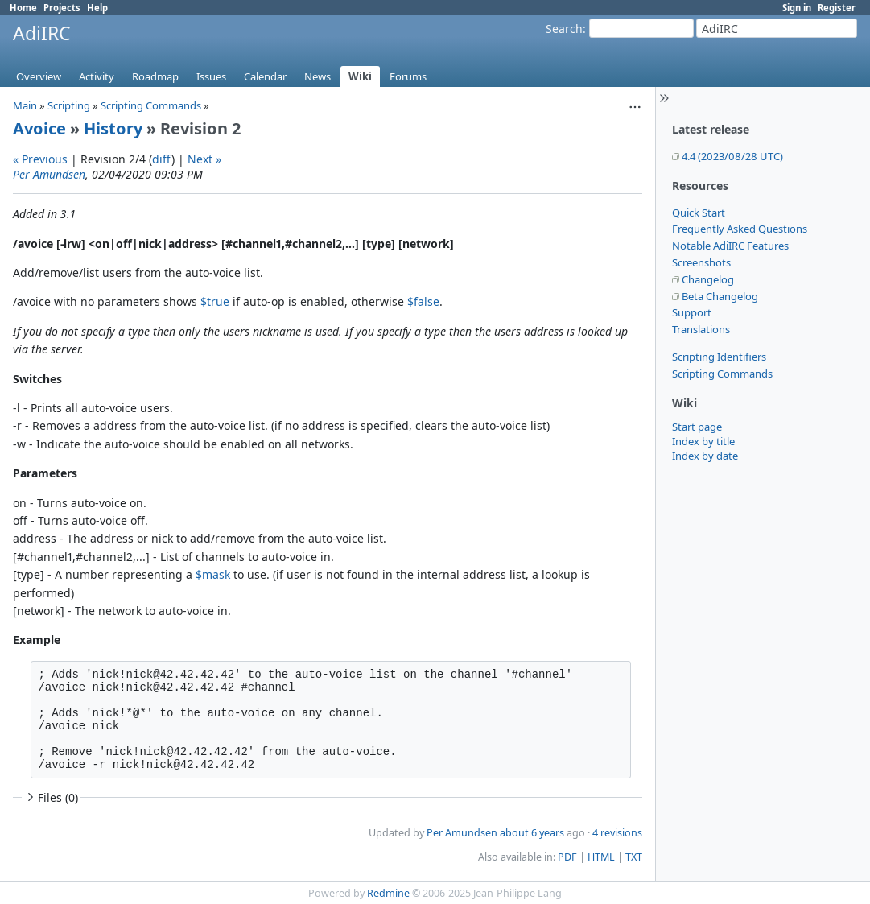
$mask (213, 574)
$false (423, 301)
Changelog (708, 279)
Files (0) (50, 797)
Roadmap (155, 76)
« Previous (40, 159)
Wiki (360, 76)
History (113, 128)
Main (25, 105)
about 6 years (532, 833)
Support (691, 312)
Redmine (388, 893)
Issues (211, 76)
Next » (204, 159)
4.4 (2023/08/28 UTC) (732, 156)
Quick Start (698, 212)
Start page (697, 426)
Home (23, 8)
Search (564, 28)
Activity (96, 76)
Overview (38, 76)
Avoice (39, 128)
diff (161, 159)
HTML (601, 857)
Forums (408, 76)
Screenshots (701, 262)
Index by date (705, 455)
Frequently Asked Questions (739, 228)
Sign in (796, 8)
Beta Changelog (720, 296)
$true (214, 301)
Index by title (703, 441)
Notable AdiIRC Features (730, 245)
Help (97, 8)
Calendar (265, 76)
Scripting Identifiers (719, 356)
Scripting (68, 105)
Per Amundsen (49, 174)
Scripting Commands (722, 373)
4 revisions (617, 833)
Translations (701, 329)
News (317, 76)
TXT (633, 857)
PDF (567, 857)
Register (837, 8)
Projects (61, 8)
